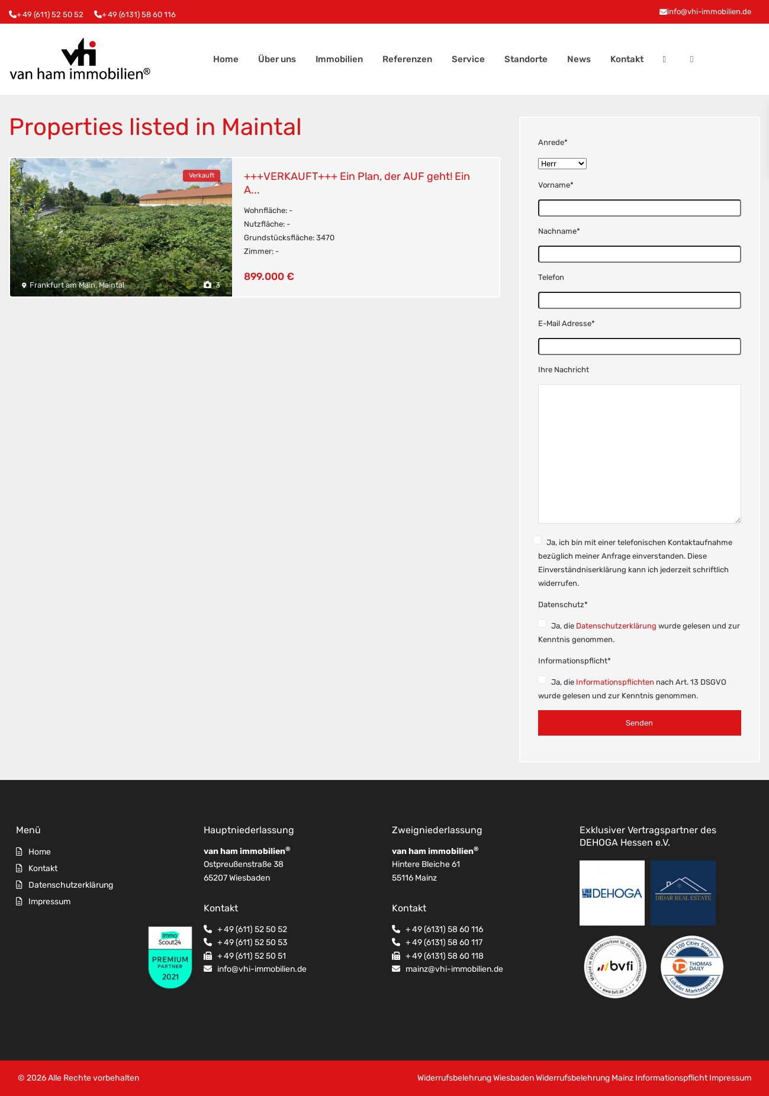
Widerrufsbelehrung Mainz (584, 1078)
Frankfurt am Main (62, 285)
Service (468, 59)
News (579, 59)
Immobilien (339, 59)
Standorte (526, 59)
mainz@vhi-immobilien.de (454, 969)
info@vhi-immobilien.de (709, 11)
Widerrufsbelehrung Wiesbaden (475, 1078)
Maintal (111, 285)
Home (226, 59)
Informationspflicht (671, 1078)
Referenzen (407, 59)
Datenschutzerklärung (616, 625)
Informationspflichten (615, 682)
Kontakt (626, 59)
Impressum (49, 902)
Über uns (277, 59)
